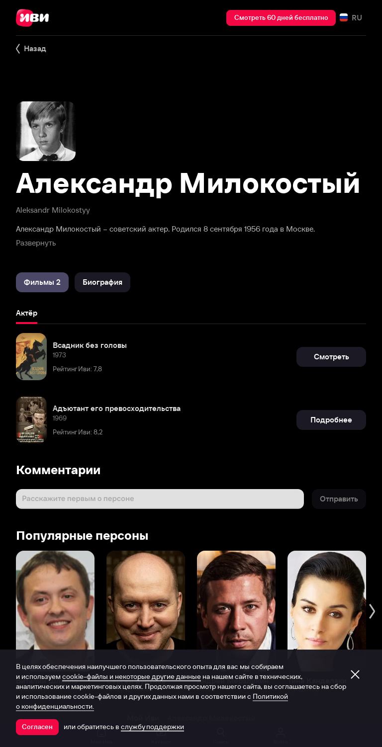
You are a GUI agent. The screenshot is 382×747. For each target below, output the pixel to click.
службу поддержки (152, 727)
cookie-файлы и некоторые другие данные (131, 676)
